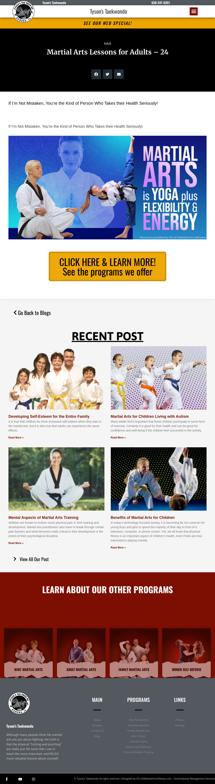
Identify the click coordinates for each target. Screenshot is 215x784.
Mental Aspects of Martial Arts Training (43, 517)
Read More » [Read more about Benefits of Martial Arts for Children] (118, 547)
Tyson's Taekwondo (108, 11)
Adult (107, 43)
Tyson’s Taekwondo (19, 726)
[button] (194, 11)
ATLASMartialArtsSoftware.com (154, 778)
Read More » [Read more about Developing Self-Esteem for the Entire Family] (15, 437)
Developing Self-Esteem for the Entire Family (48, 416)
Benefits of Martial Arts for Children (143, 517)
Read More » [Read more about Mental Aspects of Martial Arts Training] (15, 543)
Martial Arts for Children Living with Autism (150, 416)
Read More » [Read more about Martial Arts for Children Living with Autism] (118, 437)
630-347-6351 (160, 2)
